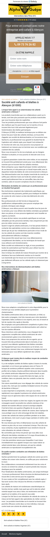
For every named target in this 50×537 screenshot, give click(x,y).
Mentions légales (15, 534)
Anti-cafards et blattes (10, 99)
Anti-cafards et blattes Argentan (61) (17, 526)
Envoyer (25, 76)
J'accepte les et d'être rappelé (26, 71)
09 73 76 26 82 (25, 44)
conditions (25, 71)
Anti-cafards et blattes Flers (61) (15, 520)
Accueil (4, 534)
